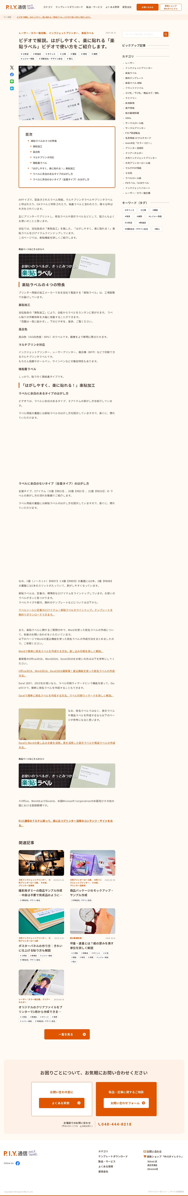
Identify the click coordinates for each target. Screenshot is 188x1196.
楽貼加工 (37, 146)
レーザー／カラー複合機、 (33, 33)
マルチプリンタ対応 (43, 157)
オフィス (51, 54)
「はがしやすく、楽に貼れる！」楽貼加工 (52, 168)
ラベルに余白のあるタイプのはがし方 (53, 173)
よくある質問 (112, 6)
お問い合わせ (148, 7)
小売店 (26, 54)
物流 (85, 54)
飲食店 (38, 54)
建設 (74, 54)
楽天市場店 (152, 1165)
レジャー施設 (28, 58)
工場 (64, 54)
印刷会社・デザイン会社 (51, 58)
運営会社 (127, 6)
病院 (95, 54)
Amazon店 (152, 1168)
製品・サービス (94, 6)
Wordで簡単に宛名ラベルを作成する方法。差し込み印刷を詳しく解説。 (61, 651)
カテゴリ (48, 6)
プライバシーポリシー (158, 1191)
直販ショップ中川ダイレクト (171, 7)
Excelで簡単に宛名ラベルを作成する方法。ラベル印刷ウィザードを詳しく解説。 (66, 695)
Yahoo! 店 (152, 1161)
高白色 (36, 151)
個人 (71, 58)
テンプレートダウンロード (69, 6)
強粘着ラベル (40, 162)
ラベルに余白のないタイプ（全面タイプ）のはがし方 (61, 179)
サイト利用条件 (177, 1191)
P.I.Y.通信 (7, 17)
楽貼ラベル (87, 33)
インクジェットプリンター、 (65, 33)
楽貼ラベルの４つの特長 (43, 140)
